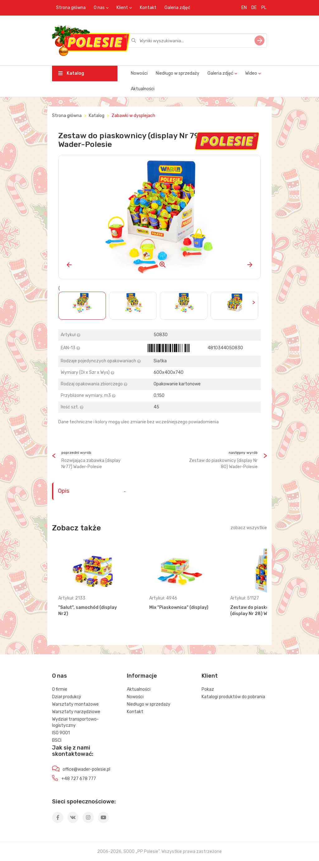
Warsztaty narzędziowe (76, 711)
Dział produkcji (66, 696)
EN (244, 7)
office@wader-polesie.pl (86, 769)
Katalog (71, 73)
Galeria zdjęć (177, 7)
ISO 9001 (61, 733)
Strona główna (71, 7)
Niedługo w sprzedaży (177, 73)
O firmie (59, 689)
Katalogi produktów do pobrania (233, 696)
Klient (122, 7)
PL (263, 7)
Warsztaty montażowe (75, 704)
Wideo (251, 73)
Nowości (139, 73)
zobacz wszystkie (249, 527)
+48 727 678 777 (78, 778)
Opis (63, 490)
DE (254, 7)
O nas (99, 7)
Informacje (142, 675)
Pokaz (208, 689)
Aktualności (143, 89)
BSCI (56, 740)
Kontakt (148, 7)
